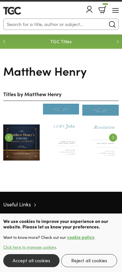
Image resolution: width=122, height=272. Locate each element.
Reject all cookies (89, 260)
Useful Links (17, 204)
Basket (104, 7)
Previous (4, 41)
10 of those (22, 11)
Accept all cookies (31, 260)
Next (118, 41)
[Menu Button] (115, 10)
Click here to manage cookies (29, 247)
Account (89, 9)
